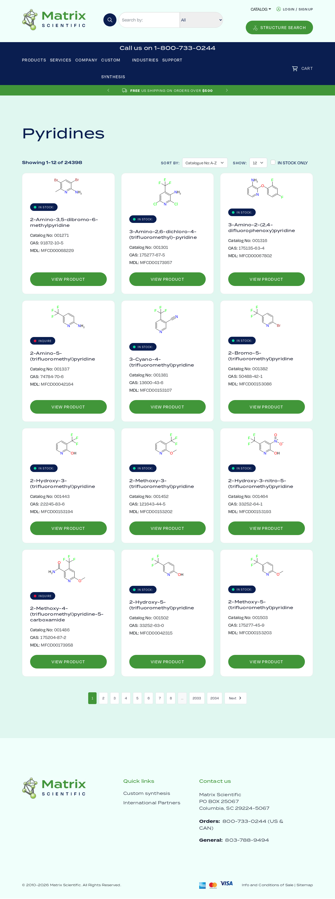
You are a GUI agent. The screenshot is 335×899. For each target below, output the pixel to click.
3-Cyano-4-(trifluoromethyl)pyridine (161, 362)
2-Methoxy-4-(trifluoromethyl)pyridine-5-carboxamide (67, 614)
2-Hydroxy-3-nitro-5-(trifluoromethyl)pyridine (260, 483)
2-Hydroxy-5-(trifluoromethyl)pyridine (161, 605)
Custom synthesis (146, 794)
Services (60, 60)
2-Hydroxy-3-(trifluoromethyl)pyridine (62, 483)
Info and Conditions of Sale (267, 885)
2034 (214, 698)
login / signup (298, 9)
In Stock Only (293, 163)
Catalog (259, 9)
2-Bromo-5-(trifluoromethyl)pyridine (260, 356)
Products (34, 60)
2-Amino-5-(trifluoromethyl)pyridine (62, 356)
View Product (68, 279)
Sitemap (305, 885)
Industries (145, 60)
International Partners (152, 803)
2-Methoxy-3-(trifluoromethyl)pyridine (161, 483)
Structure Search (279, 28)
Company (86, 60)
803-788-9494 (247, 841)
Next (235, 698)
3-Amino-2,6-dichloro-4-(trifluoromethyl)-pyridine (163, 234)
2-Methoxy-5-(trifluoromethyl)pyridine (260, 604)
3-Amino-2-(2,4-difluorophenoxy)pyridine (261, 227)
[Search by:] (149, 20)
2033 (197, 698)
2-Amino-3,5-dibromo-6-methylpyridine (64, 222)
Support (172, 60)
